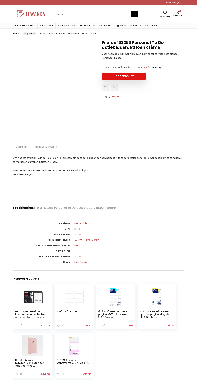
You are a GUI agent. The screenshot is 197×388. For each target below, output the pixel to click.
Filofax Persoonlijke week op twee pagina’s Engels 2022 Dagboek (111, 317)
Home (16, 33)
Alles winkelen (137, 358)
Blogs (154, 25)
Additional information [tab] (46, 146)
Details (145, 67)
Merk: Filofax (80, 262)
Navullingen (105, 25)
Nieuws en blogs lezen (174, 2)
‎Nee (76, 245)
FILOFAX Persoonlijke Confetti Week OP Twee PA (168, 316)
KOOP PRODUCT (118, 76)
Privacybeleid (164, 354)
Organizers (120, 25)
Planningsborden (139, 25)
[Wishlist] (165, 12)
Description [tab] (21, 146)
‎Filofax (77, 228)
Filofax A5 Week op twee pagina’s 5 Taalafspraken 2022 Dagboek (82, 317)
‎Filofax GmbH (81, 223)
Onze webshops (138, 366)
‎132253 (77, 234)
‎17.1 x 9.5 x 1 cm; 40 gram (86, 239)
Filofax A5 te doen (51, 313)
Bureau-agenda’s (24, 25)
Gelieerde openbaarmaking (166, 363)
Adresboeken (46, 25)
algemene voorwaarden (170, 358)
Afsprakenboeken (66, 25)
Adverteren (136, 370)
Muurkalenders (87, 25)
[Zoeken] (134, 14)
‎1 (74, 250)
